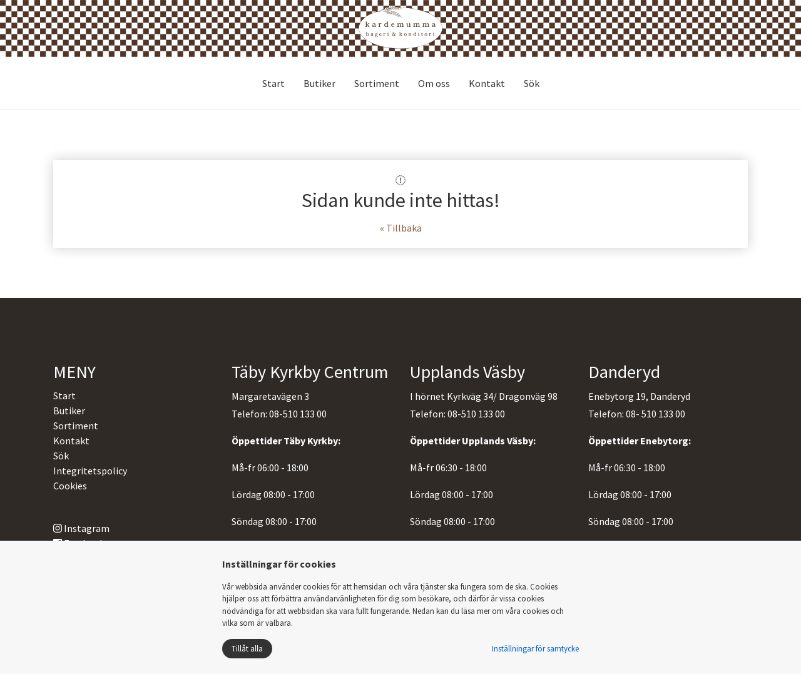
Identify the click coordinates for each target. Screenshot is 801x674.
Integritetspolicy (90, 470)
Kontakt (487, 83)
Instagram (81, 528)
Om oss (434, 83)
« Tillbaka (401, 228)
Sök (531, 83)
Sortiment (376, 83)
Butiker (319, 83)
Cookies (70, 485)
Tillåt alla (247, 648)
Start (273, 83)
